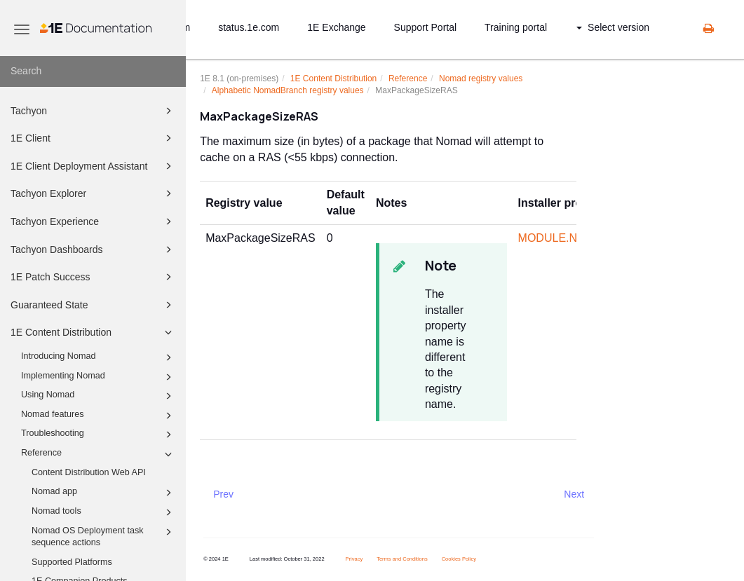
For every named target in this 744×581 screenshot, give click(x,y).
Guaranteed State (93, 305)
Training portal (516, 27)
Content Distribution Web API (89, 472)
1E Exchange (336, 27)
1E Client (93, 138)
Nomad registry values (480, 78)
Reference (98, 454)
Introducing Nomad (98, 357)
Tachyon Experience (93, 221)
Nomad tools (104, 512)
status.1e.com (248, 27)
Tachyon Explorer (93, 193)
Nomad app (104, 492)
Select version (612, 27)
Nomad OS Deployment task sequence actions (104, 536)
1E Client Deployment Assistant (93, 166)
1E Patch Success (93, 277)
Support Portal (425, 27)
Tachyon (93, 110)
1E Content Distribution (93, 332)
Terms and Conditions (402, 559)
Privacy (354, 559)
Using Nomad (98, 396)
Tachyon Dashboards (93, 249)
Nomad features (98, 415)
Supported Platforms (72, 562)
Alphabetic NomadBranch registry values (288, 90)
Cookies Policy (459, 559)
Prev (223, 494)
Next (574, 494)
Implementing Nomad (98, 377)
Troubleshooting (98, 434)
